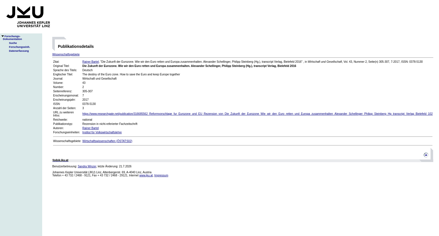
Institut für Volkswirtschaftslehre (102, 132)
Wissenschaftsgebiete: (67, 141)
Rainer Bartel (90, 61)
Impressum (161, 175)
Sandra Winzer (87, 166)
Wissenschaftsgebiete (66, 54)
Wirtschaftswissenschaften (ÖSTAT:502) (107, 141)
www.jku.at (146, 175)
